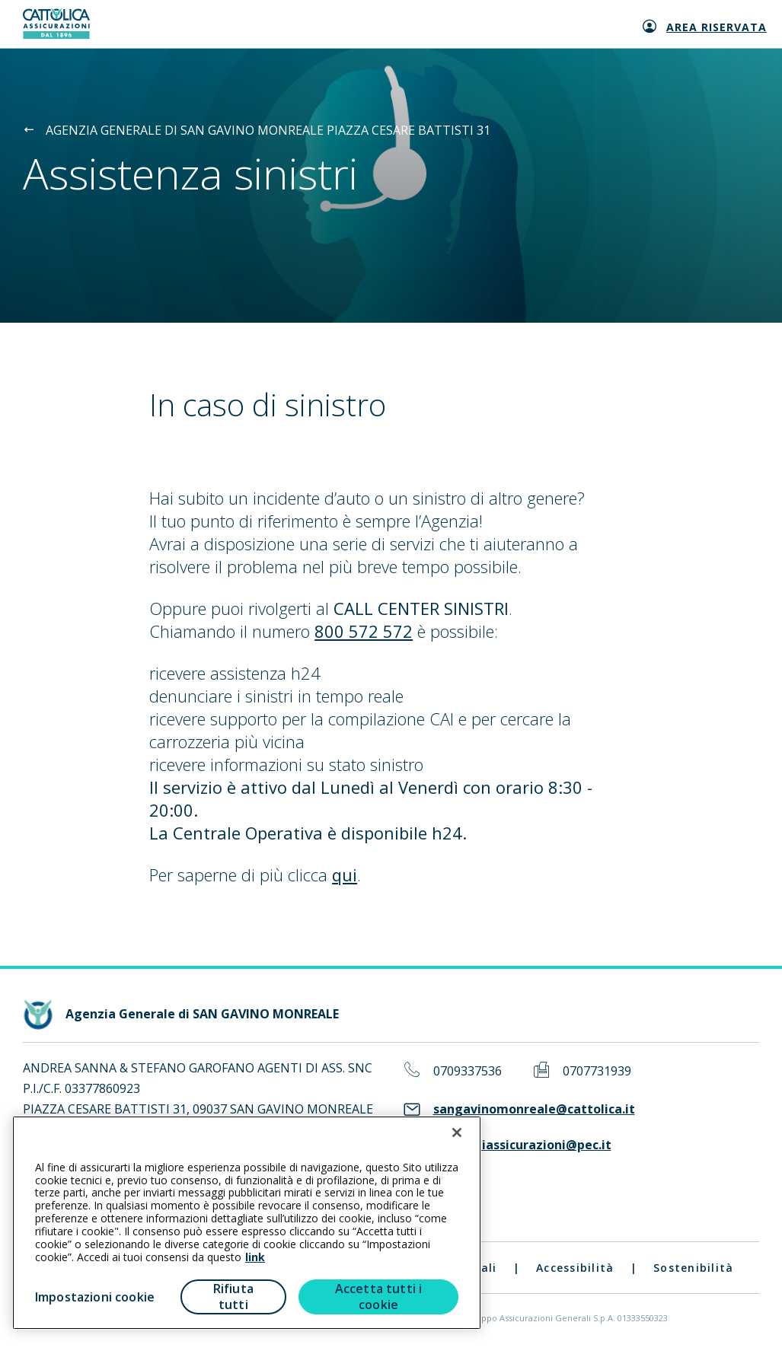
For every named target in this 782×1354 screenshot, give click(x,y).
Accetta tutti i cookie (378, 1296)
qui (344, 874)
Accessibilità (575, 1267)
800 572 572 (363, 631)
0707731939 (597, 1071)
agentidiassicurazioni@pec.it (522, 1145)
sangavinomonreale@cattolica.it (534, 1109)
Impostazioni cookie (95, 1297)
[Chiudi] (457, 1132)
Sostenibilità (693, 1267)
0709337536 (467, 1071)
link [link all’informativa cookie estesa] (255, 1257)
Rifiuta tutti (233, 1296)
